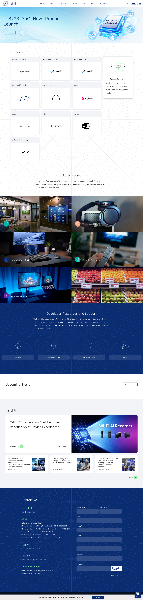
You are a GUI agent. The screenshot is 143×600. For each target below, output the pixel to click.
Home (42, 3)
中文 (92, 3)
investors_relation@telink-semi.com (40, 571)
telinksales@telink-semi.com (31, 523)
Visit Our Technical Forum (30, 549)
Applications (63, 3)
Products (51, 3)
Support (84, 3)
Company (74, 3)
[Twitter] (135, 3)
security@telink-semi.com (36, 560)
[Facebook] (133, 3)
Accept (98, 597)
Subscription (103, 3)
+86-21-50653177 (34, 574)
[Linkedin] (137, 3)
